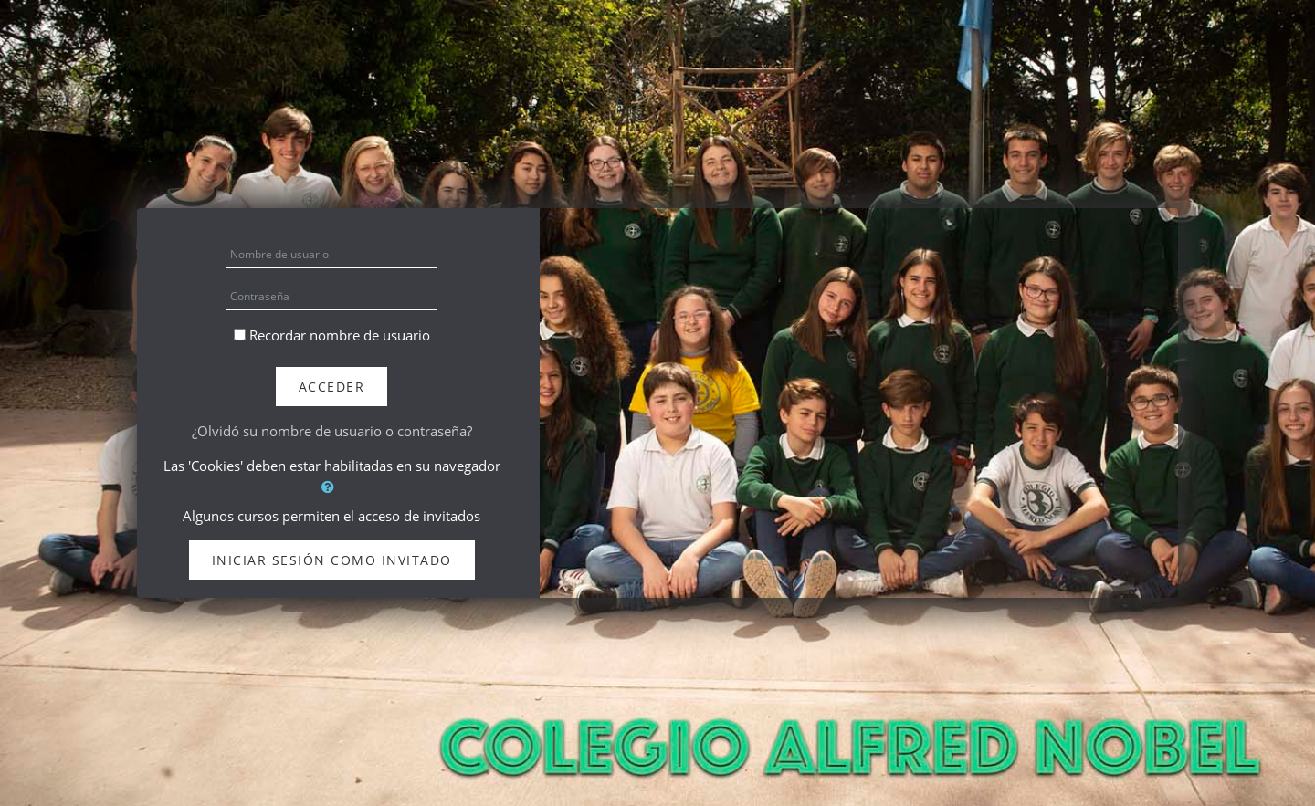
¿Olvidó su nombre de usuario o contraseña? (332, 431)
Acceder (332, 386)
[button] (331, 487)
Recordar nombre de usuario (339, 335)
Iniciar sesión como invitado (332, 560)
